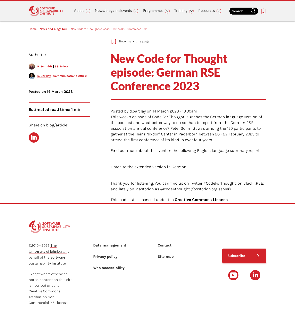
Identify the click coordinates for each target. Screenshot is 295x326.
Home (32, 29)
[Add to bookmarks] (174, 41)
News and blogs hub (54, 29)
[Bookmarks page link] (263, 11)
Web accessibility (109, 268)
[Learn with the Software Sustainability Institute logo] (46, 11)
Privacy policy (105, 256)
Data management (109, 245)
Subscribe (236, 255)
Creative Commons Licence (201, 199)
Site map (166, 256)
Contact (164, 245)
